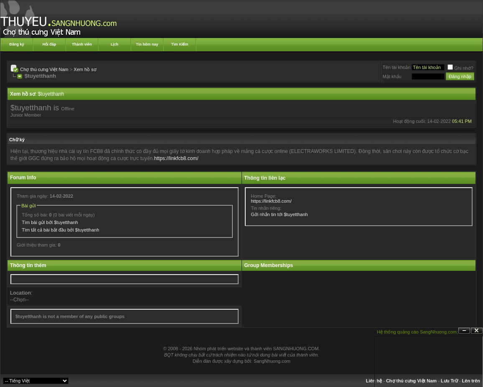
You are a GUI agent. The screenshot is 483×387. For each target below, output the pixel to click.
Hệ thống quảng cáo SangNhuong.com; (417, 331)
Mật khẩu (392, 76)
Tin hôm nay (147, 44)
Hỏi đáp (49, 44)
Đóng (476, 331)
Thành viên (82, 44)
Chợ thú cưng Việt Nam (44, 69)
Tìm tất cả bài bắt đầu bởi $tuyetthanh (60, 229)
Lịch (114, 44)
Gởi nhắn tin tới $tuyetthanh (279, 214)
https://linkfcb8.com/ (176, 158)
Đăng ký (16, 44)
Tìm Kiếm (179, 44)
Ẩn (464, 331)
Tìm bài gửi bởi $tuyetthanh (50, 222)
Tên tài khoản (397, 67)
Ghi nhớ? (460, 68)
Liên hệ (374, 380)
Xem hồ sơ (85, 69)
